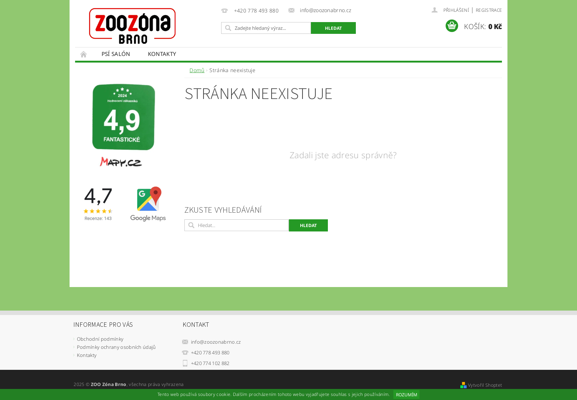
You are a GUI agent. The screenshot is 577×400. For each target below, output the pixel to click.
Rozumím (406, 395)
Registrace (489, 10)
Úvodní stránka (84, 53)
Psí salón (116, 53)
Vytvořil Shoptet (485, 385)
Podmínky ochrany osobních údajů (116, 347)
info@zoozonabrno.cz (216, 342)
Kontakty (162, 53)
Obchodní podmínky (100, 339)
